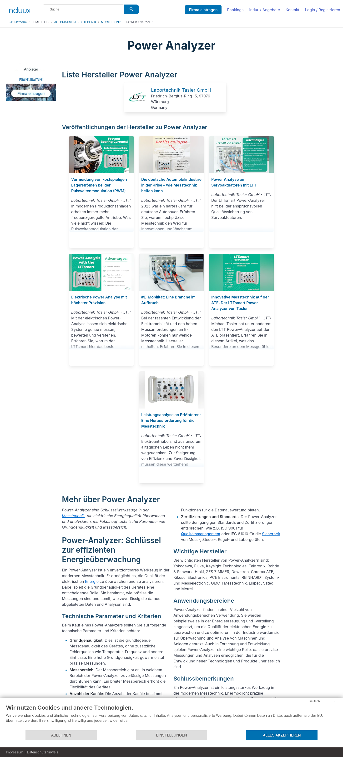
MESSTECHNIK (111, 22)
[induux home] (19, 9)
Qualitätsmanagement (200, 533)
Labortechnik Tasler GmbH (181, 90)
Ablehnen (61, 735)
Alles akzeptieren (282, 735)
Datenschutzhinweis (42, 752)
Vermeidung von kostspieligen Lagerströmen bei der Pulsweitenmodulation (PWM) (99, 185)
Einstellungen (171, 735)
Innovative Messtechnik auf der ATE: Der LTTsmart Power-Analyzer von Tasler (240, 303)
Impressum (14, 752)
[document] (171, 717)
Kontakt (292, 9)
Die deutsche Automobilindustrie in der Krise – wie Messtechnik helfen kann (171, 185)
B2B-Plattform (17, 22)
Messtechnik (73, 515)
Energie (92, 581)
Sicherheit (271, 533)
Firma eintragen (203, 9)
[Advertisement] (311, 133)
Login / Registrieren (322, 9)
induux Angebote (264, 9)
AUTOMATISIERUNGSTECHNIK (75, 22)
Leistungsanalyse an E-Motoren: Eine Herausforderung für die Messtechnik (171, 420)
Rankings (235, 9)
